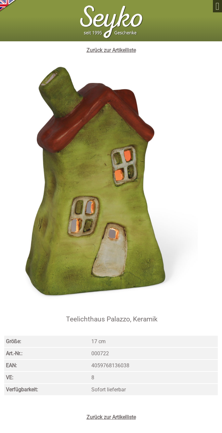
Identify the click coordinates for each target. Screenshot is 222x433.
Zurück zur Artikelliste (111, 50)
